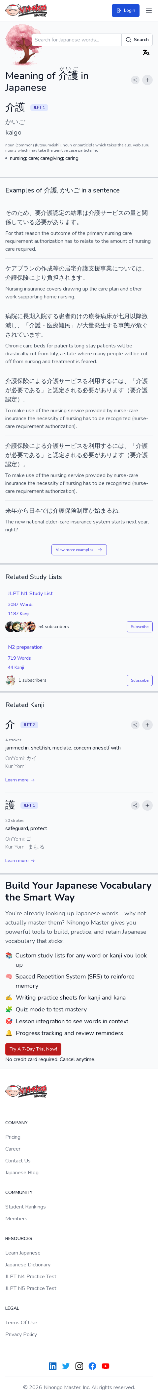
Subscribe (139, 626)
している (23, 222)
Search (137, 40)
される (73, 390)
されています (23, 335)
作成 (47, 268)
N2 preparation (25, 647)
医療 (53, 325)
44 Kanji (16, 667)
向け (76, 316)
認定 (59, 390)
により (38, 278)
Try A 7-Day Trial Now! (33, 1049)
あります (65, 222)
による (38, 381)
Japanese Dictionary (27, 1264)
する (53, 316)
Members (16, 1218)
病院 (11, 316)
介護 (11, 381)
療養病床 (100, 316)
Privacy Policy (21, 1334)
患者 (65, 316)
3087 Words (21, 604)
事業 (106, 268)
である (32, 390)
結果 (76, 213)
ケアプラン (20, 268)
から (23, 511)
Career (12, 1149)
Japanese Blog (22, 1172)
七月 (124, 316)
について (124, 268)
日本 (35, 511)
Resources (18, 1238)
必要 (41, 222)
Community (19, 1192)
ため (23, 213)
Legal (12, 1308)
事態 (124, 325)
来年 (11, 511)
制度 (82, 511)
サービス (112, 213)
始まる (103, 511)
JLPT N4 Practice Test (30, 1276)
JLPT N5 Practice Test (30, 1288)
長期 (29, 316)
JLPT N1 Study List (30, 593)
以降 (136, 316)
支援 (94, 268)
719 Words (19, 658)
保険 (71, 511)
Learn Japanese (23, 1253)
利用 (94, 381)
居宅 (71, 268)
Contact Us (18, 1160)
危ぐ (142, 325)
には (118, 381)
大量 (88, 325)
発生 (100, 325)
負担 (53, 278)
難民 (65, 325)
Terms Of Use (21, 1322)
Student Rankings (25, 1206)
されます (70, 278)
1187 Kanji (18, 614)
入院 (41, 316)
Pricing (12, 1137)
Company (16, 1123)
